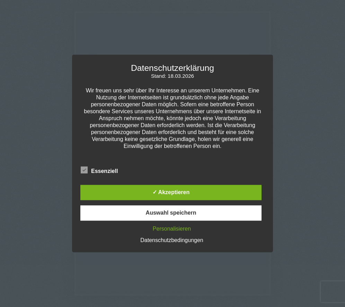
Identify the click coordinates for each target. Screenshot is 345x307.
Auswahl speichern (171, 213)
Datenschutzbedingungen (171, 240)
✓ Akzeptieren (171, 193)
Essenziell (99, 170)
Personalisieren (172, 229)
